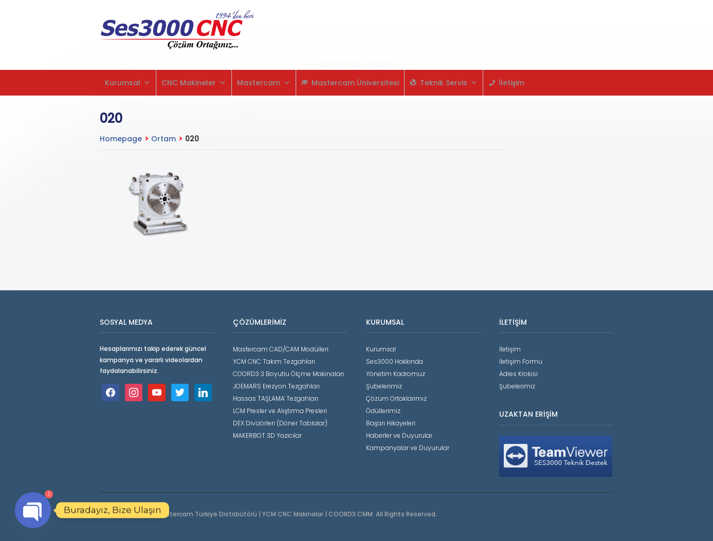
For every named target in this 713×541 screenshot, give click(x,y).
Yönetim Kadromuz (395, 373)
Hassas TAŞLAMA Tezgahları (275, 398)
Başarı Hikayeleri (390, 423)
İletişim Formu (520, 361)
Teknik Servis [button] (449, 83)
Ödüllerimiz (383, 410)
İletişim (511, 83)
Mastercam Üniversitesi (355, 83)
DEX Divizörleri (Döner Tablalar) (280, 423)
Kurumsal (128, 83)
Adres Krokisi (518, 373)
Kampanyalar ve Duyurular (407, 447)
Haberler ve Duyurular (399, 435)
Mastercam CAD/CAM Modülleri (280, 349)
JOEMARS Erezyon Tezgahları (276, 386)
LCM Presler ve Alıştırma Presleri (280, 410)
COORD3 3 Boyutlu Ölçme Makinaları (288, 373)
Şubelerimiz (384, 386)
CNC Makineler (193, 83)
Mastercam (263, 83)
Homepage (121, 139)
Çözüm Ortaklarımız (396, 398)
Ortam (163, 139)
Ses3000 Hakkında (394, 361)
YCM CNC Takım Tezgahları (274, 361)
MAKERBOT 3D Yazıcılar (267, 435)
